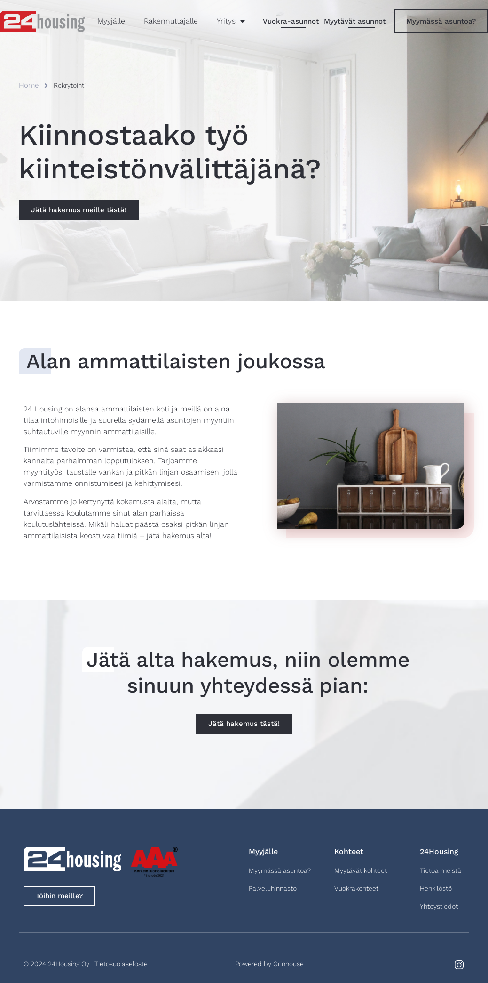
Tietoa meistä (440, 870)
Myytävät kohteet (360, 870)
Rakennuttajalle (171, 20)
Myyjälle (111, 20)
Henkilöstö (436, 888)
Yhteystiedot (439, 906)
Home (29, 85)
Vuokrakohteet (356, 888)
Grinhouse (288, 963)
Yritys (231, 21)
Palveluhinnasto (273, 888)
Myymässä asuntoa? (280, 870)
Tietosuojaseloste (121, 963)
